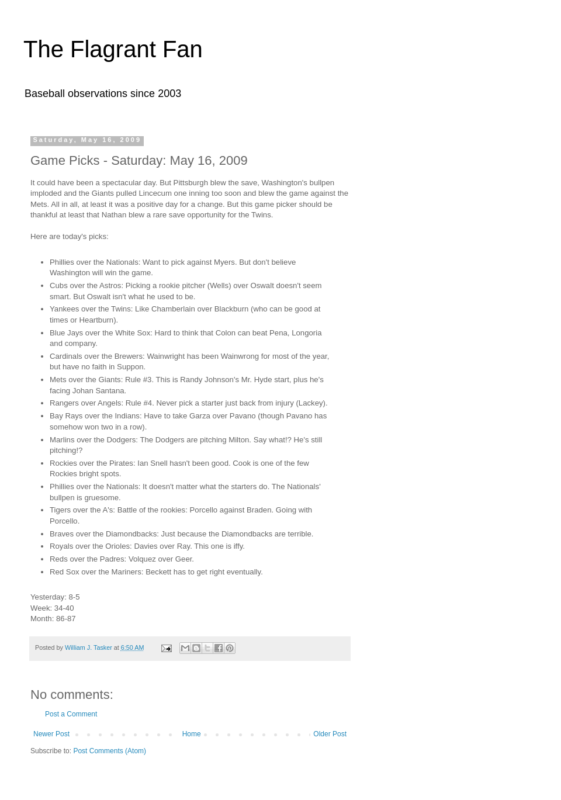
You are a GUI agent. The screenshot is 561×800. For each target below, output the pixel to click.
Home (191, 734)
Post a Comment (71, 714)
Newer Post (51, 734)
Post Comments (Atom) (109, 751)
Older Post (330, 734)
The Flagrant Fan (113, 49)
